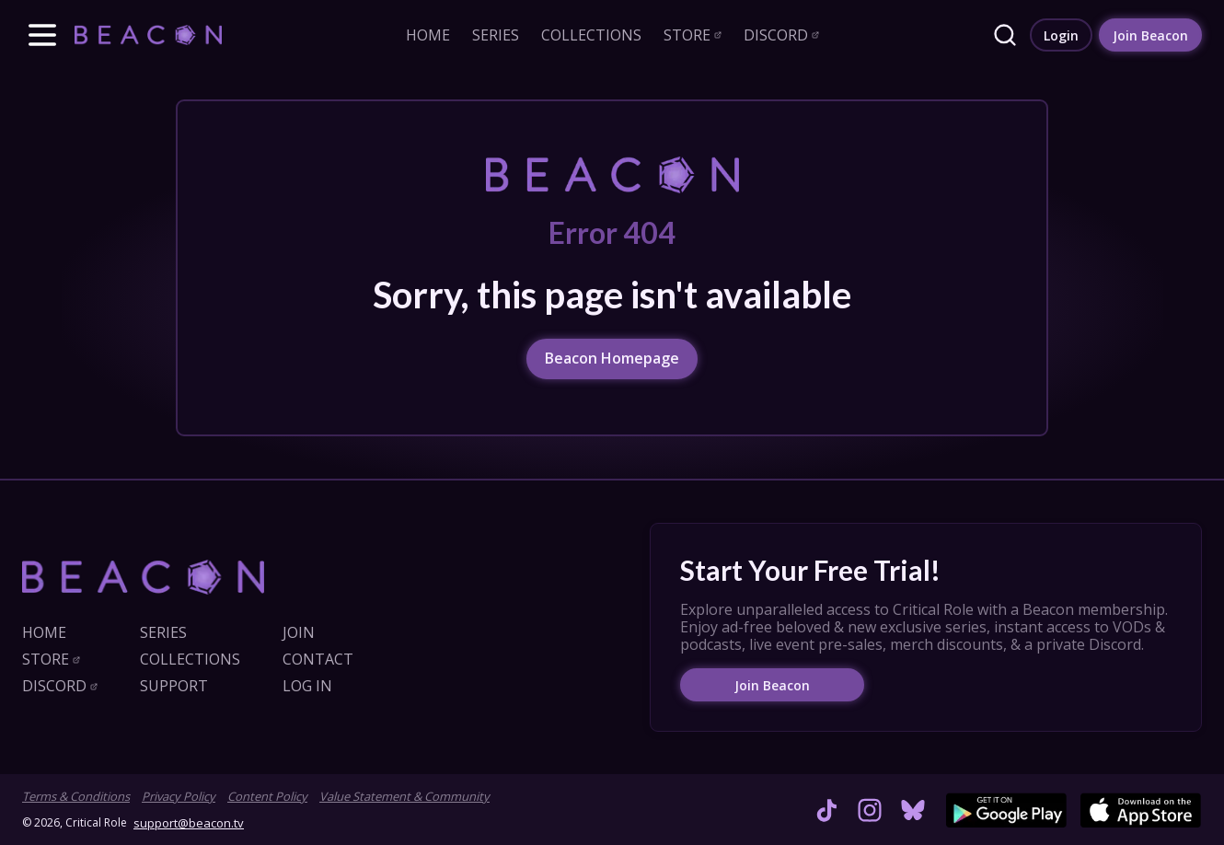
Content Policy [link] (267, 796)
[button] (42, 35)
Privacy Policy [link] (178, 796)
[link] (148, 34)
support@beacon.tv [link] (188, 823)
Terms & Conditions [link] (76, 796)
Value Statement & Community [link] (404, 796)
